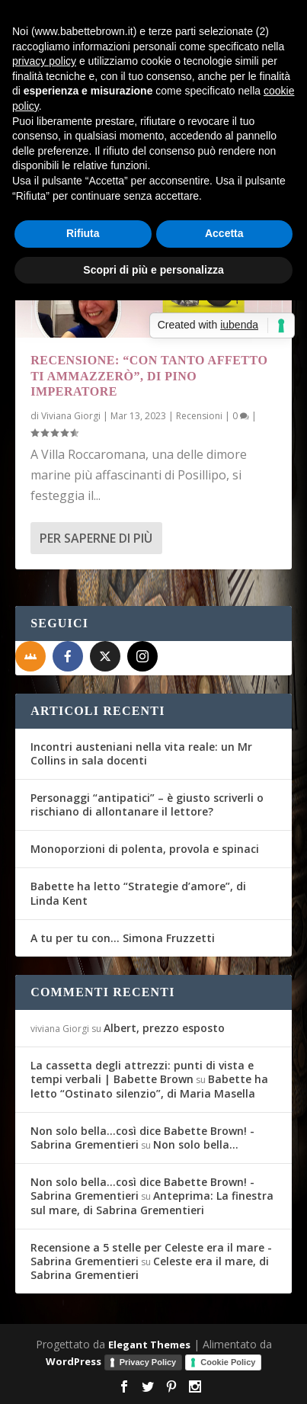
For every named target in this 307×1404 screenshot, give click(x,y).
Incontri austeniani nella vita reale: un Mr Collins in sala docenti (141, 753)
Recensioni (199, 415)
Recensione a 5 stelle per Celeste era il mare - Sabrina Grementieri (151, 1254)
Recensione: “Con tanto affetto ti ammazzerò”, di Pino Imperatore (148, 376)
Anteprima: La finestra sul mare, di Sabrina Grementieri (151, 1202)
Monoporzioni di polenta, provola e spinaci (144, 848)
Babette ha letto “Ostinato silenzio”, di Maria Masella (149, 1086)
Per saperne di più (96, 538)
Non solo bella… (195, 1144)
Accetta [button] (224, 233)
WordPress (73, 1361)
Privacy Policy (148, 1362)
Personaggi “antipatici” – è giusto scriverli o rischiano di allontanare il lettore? (147, 804)
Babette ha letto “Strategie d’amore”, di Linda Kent (138, 893)
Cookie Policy (227, 1362)
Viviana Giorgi (71, 415)
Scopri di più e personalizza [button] (153, 270)
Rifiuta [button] (83, 233)
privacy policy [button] (44, 61)
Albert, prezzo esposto (164, 1028)
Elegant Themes (149, 1344)
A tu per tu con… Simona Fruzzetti (122, 938)
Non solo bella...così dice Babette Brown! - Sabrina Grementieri (142, 1138)
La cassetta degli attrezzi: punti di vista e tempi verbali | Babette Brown (142, 1072)
